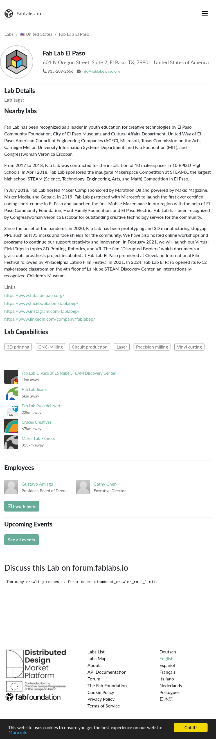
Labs (9, 34)
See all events (21, 539)
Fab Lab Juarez (35, 389)
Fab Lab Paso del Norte (42, 405)
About (93, 665)
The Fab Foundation (107, 685)
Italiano (166, 678)
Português (169, 692)
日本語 (166, 699)
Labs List (96, 651)
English (166, 658)
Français (167, 672)
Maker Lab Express (38, 438)
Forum (93, 678)
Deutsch (167, 651)
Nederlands (170, 685)
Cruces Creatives (36, 422)
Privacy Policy (101, 699)
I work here (21, 506)
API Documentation (107, 672)
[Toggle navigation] (205, 13)
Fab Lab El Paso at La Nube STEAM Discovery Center (69, 373)
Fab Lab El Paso (74, 34)
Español (167, 665)
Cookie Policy (100, 692)
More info (18, 733)
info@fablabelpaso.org (101, 71)
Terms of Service (103, 705)
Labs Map (97, 658)
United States (36, 34)
